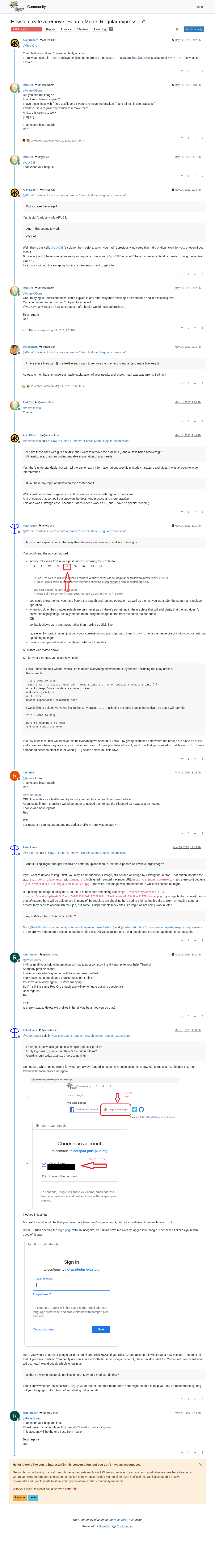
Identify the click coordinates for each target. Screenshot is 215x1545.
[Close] (201, 1464)
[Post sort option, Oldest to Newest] (177, 29)
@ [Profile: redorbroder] (32, 1035)
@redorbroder (48, 1030)
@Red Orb (47, 40)
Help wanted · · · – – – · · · (26, 29)
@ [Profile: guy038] (143, 57)
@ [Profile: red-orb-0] (30, 852)
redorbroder (30, 954)
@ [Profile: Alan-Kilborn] (32, 90)
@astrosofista (44, 402)
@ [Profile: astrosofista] (32, 408)
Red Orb (28, 85)
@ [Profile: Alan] (27, 778)
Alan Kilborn (30, 40)
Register (20, 1497)
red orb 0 (28, 772)
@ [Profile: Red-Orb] (30, 45)
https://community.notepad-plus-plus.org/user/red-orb (78, 927)
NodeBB (104, 1526)
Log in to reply (194, 29)
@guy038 (42, 157)
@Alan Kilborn (44, 85)
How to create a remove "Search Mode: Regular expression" (86, 195)
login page (65, 1230)
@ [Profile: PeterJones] (32, 795)
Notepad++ (121, 1519)
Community (36, 7)
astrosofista (30, 346)
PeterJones (30, 525)
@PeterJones (48, 954)
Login (33, 1497)
